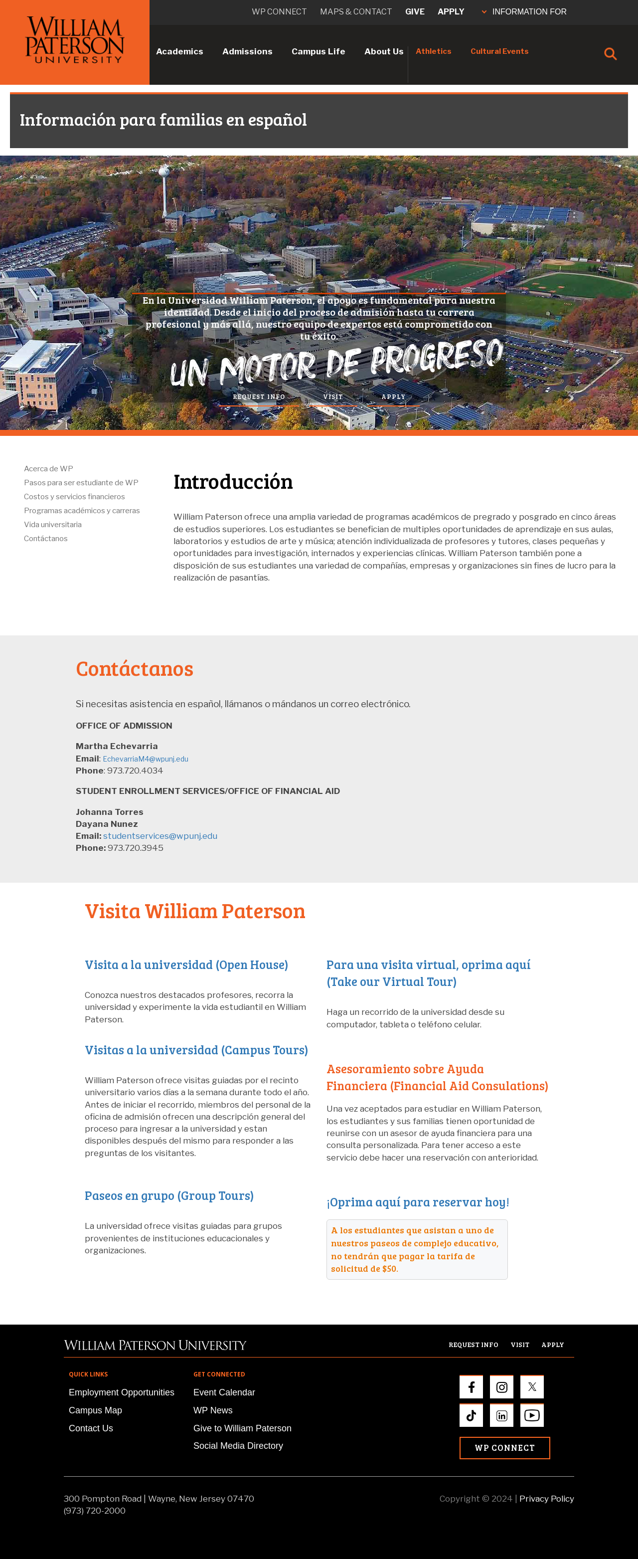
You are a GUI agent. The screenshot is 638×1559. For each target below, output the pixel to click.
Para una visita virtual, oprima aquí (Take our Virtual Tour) (428, 972)
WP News (213, 1410)
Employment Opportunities (121, 1392)
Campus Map (95, 1410)
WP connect (279, 11)
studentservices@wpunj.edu (160, 836)
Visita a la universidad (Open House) (187, 964)
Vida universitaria (53, 525)
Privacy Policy (546, 1499)
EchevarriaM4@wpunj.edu (145, 759)
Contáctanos (46, 539)
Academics (179, 51)
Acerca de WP (48, 469)
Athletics (434, 51)
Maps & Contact (356, 11)
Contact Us (91, 1428)
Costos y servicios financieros (74, 497)
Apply (451, 11)
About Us (384, 51)
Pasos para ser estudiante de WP (81, 483)
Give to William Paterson (242, 1428)
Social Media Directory (238, 1446)
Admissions (247, 51)
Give (415, 11)
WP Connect (505, 1447)
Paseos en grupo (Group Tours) (169, 1195)
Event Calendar (224, 1392)
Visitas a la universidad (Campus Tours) (197, 1049)
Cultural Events (500, 51)
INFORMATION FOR (524, 11)
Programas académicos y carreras (82, 511)
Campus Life (318, 51)
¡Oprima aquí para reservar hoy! (417, 1201)
